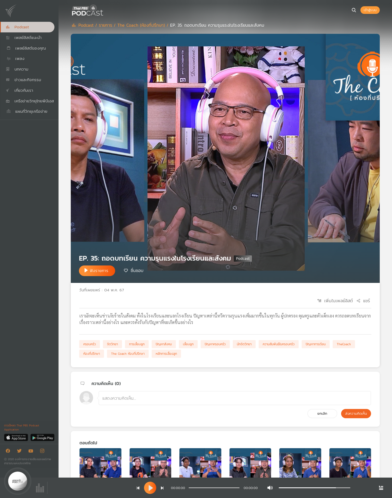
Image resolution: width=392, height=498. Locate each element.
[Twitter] (21, 452)
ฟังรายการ (99, 270)
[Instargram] (43, 452)
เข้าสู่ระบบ (370, 10)
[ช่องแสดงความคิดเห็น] (235, 398)
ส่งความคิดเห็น (356, 413)
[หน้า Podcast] (105, 9)
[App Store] (16, 437)
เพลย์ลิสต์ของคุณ (26, 48)
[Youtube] (32, 452)
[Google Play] (42, 437)
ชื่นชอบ (137, 270)
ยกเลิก (322, 413)
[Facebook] (9, 452)
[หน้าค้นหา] (353, 10)
